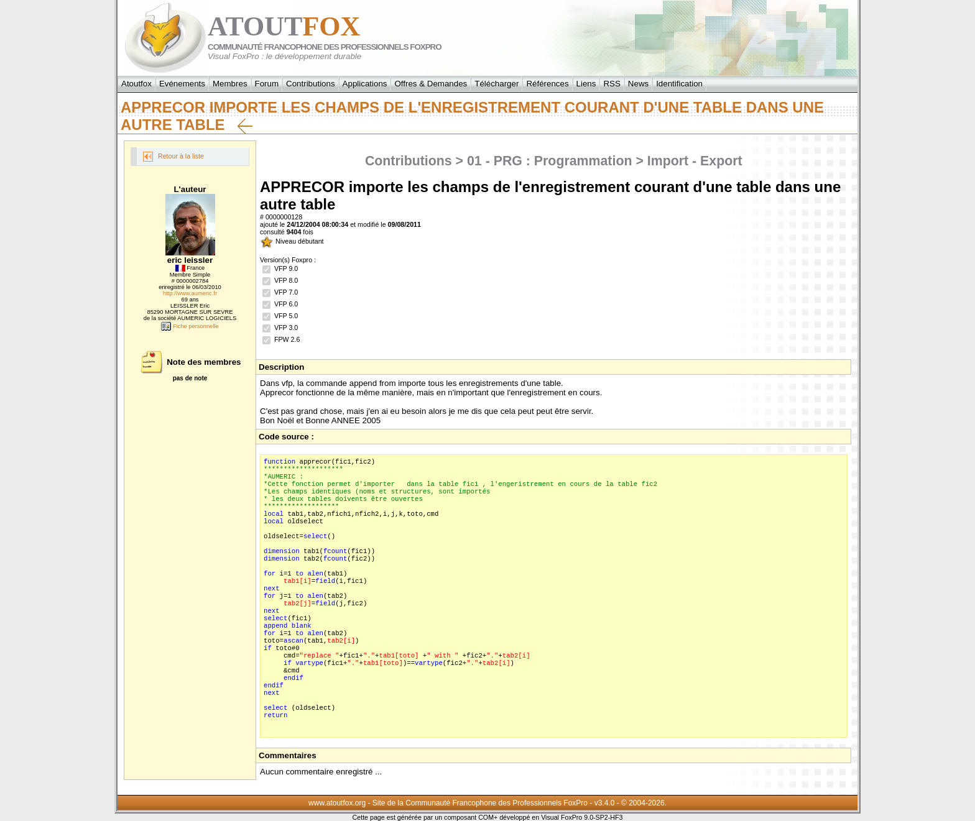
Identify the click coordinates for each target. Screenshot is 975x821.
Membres (230, 83)
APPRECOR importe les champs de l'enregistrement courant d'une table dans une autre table (472, 116)
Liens (586, 83)
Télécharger (496, 83)
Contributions (310, 83)
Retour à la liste (173, 157)
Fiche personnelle (189, 326)
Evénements (182, 83)
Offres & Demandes (430, 83)
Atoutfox (136, 83)
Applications (365, 83)
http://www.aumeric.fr (190, 293)
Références (547, 83)
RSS (611, 83)
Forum (267, 83)
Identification (679, 83)
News (638, 83)
